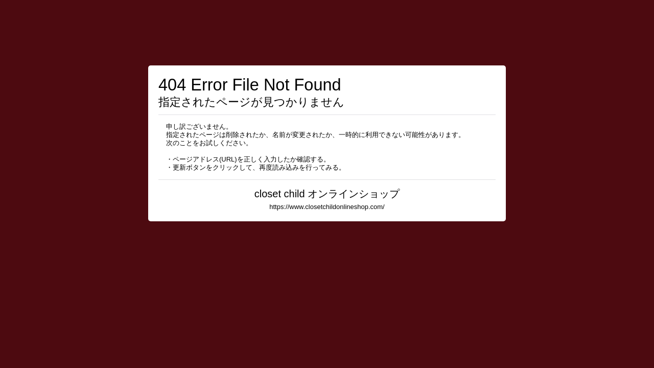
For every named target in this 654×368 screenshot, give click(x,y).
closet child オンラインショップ (327, 193)
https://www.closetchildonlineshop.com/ (326, 207)
